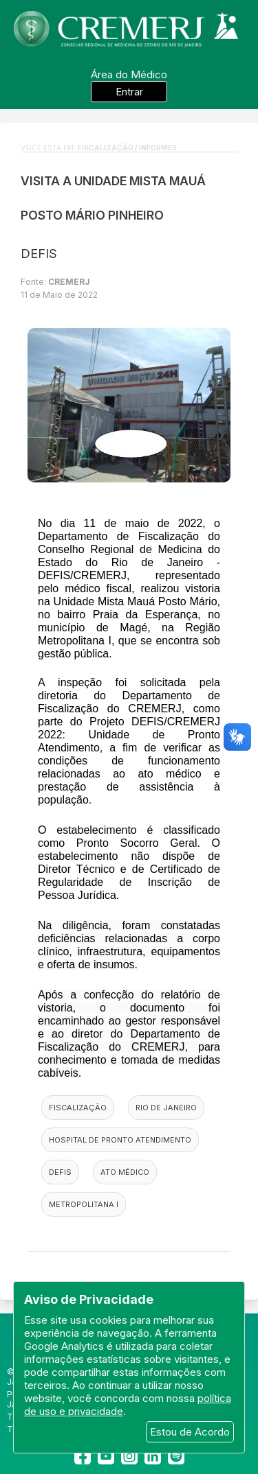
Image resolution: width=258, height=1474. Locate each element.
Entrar (129, 91)
